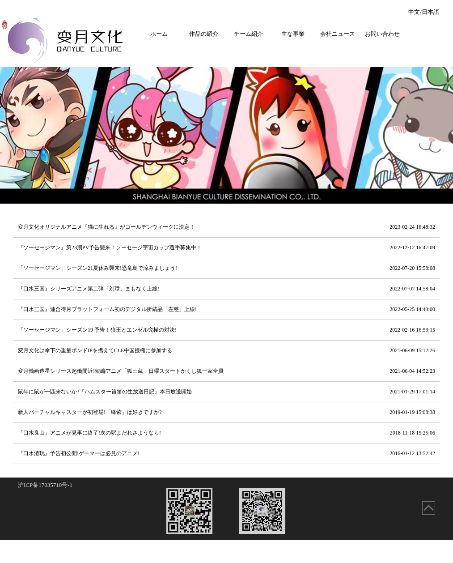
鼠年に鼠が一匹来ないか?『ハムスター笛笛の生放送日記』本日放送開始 (226, 392)
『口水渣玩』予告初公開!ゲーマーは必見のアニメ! (226, 454)
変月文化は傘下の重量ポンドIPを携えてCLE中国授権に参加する (226, 351)
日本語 (430, 12)
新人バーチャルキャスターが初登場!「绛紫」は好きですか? (226, 412)
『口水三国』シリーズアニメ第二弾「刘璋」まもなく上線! (226, 289)
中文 (414, 12)
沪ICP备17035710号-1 (45, 485)
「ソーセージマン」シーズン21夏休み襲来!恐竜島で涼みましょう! (226, 268)
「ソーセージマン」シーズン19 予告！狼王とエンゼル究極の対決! (226, 330)
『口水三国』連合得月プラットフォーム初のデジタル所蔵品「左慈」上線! (226, 309)
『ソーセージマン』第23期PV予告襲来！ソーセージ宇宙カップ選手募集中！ (226, 248)
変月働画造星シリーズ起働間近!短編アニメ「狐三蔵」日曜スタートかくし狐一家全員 (226, 371)
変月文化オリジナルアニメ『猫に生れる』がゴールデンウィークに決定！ (226, 227)
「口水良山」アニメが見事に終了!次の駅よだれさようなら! (226, 433)
